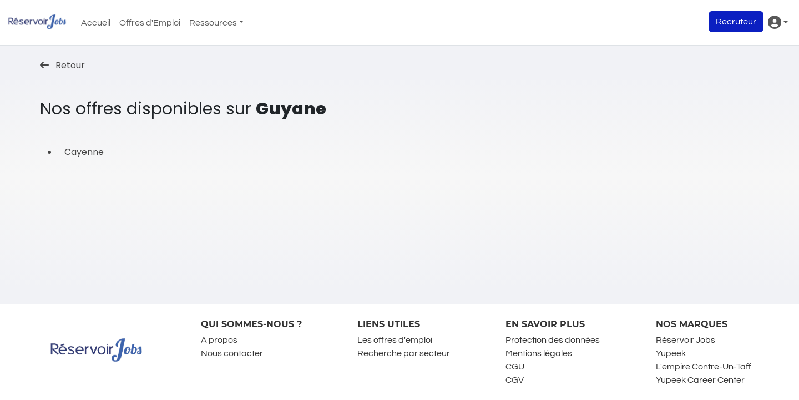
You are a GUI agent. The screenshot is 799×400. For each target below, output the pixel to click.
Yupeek (671, 353)
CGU (514, 366)
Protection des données (552, 340)
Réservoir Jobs (685, 340)
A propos (219, 340)
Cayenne (84, 152)
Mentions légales (538, 353)
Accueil (95, 22)
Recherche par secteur (403, 353)
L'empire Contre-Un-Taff (703, 366)
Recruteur (736, 21)
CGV (514, 380)
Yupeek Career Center (700, 380)
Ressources (213, 22)
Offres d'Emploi (149, 22)
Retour (62, 65)
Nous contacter (232, 353)
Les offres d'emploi (394, 340)
